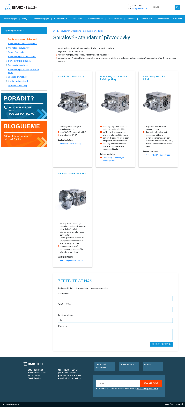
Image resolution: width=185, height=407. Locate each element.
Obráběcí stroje (60, 19)
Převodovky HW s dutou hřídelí (158, 155)
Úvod (55, 31)
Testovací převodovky (18, 65)
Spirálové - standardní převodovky (87, 31)
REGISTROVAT (151, 383)
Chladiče (131, 19)
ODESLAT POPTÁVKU (161, 344)
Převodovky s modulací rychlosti (22, 43)
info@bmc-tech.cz (140, 8)
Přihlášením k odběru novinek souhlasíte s (128, 388)
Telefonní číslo (64, 304)
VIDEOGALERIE (127, 364)
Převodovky (65, 31)
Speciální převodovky (17, 77)
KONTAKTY (177, 19)
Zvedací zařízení (115, 19)
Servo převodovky (16, 52)
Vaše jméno (63, 293)
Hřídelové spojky (10, 19)
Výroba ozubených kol (18, 81)
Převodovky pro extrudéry (19, 61)
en (179, 404)
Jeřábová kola (146, 19)
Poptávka (62, 326)
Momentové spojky (41, 19)
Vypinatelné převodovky (18, 48)
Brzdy (24, 19)
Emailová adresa (65, 315)
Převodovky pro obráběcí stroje (22, 56)
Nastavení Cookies (10, 404)
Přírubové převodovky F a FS (71, 260)
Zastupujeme (163, 19)
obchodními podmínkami (147, 388)
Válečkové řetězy (95, 19)
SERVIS (147, 364)
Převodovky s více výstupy (70, 143)
